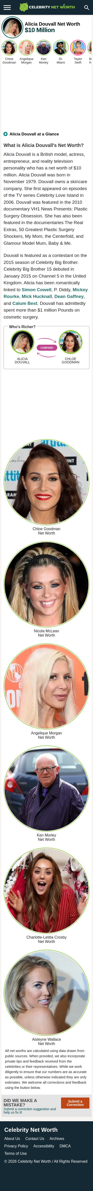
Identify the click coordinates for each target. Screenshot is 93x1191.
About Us (12, 1139)
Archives (57, 1139)
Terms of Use (15, 1153)
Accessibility (43, 1146)
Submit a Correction (75, 1103)
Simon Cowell (37, 289)
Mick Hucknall (37, 296)
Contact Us (34, 1139)
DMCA (65, 1146)
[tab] (46, 136)
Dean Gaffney (68, 296)
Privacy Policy (16, 1146)
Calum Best (24, 303)
